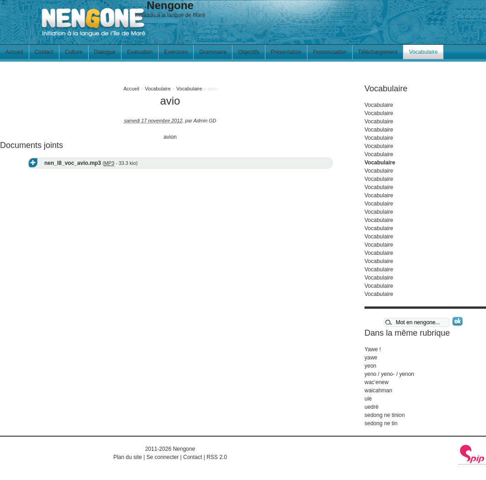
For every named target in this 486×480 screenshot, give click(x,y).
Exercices (176, 52)
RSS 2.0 (216, 457)
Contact (44, 52)
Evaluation (140, 52)
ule (368, 399)
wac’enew (376, 382)
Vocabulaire (423, 52)
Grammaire (213, 52)
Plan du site (127, 457)
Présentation (286, 52)
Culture (74, 52)
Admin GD (205, 120)
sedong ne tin (380, 423)
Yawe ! (372, 349)
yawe (370, 357)
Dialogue (105, 52)
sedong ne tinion (384, 415)
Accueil (14, 52)
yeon (370, 366)
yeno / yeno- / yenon (389, 374)
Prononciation (329, 52)
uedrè (371, 407)
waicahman (378, 390)
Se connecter (162, 457)
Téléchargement (378, 52)
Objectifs (248, 52)
